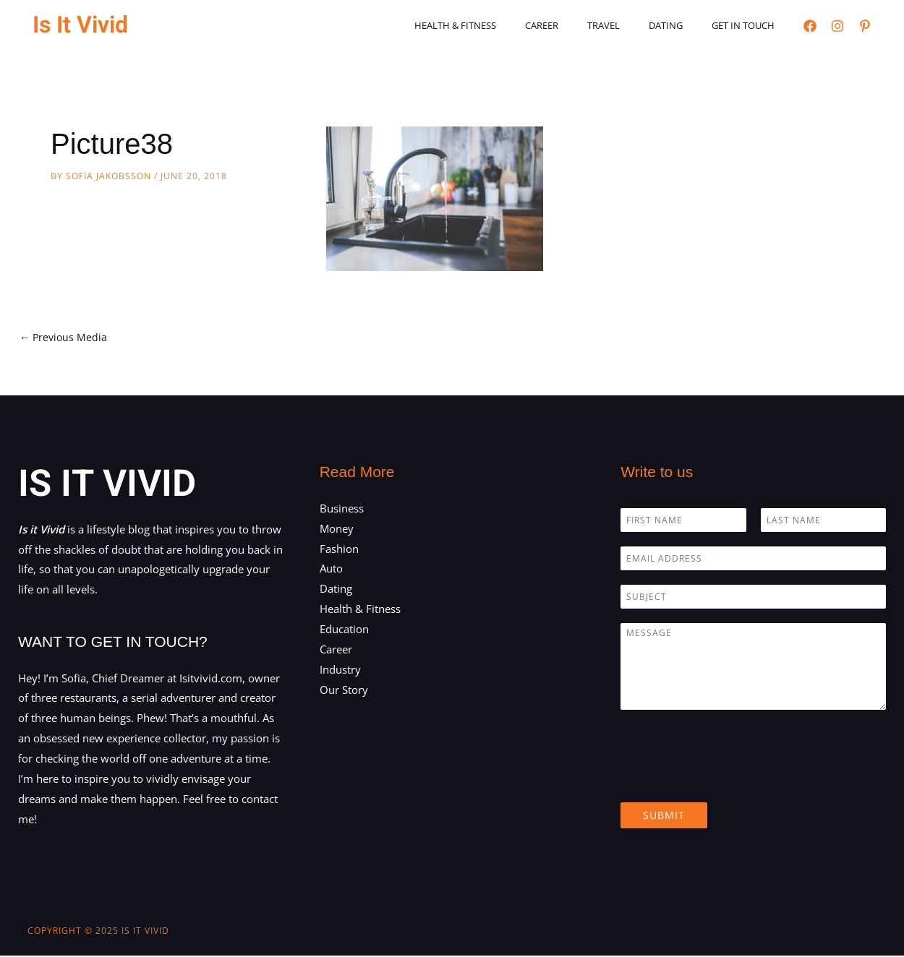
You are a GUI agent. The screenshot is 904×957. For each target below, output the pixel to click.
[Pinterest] (864, 26)
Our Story (344, 690)
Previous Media (65, 337)
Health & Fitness (501, 25)
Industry (340, 670)
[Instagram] (837, 26)
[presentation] (730, 779)
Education (344, 630)
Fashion (339, 549)
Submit (664, 816)
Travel (629, 25)
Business (342, 509)
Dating (681, 25)
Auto (331, 569)
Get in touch (748, 25)
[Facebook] (809, 26)
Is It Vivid (80, 25)
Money (337, 529)
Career (577, 25)
